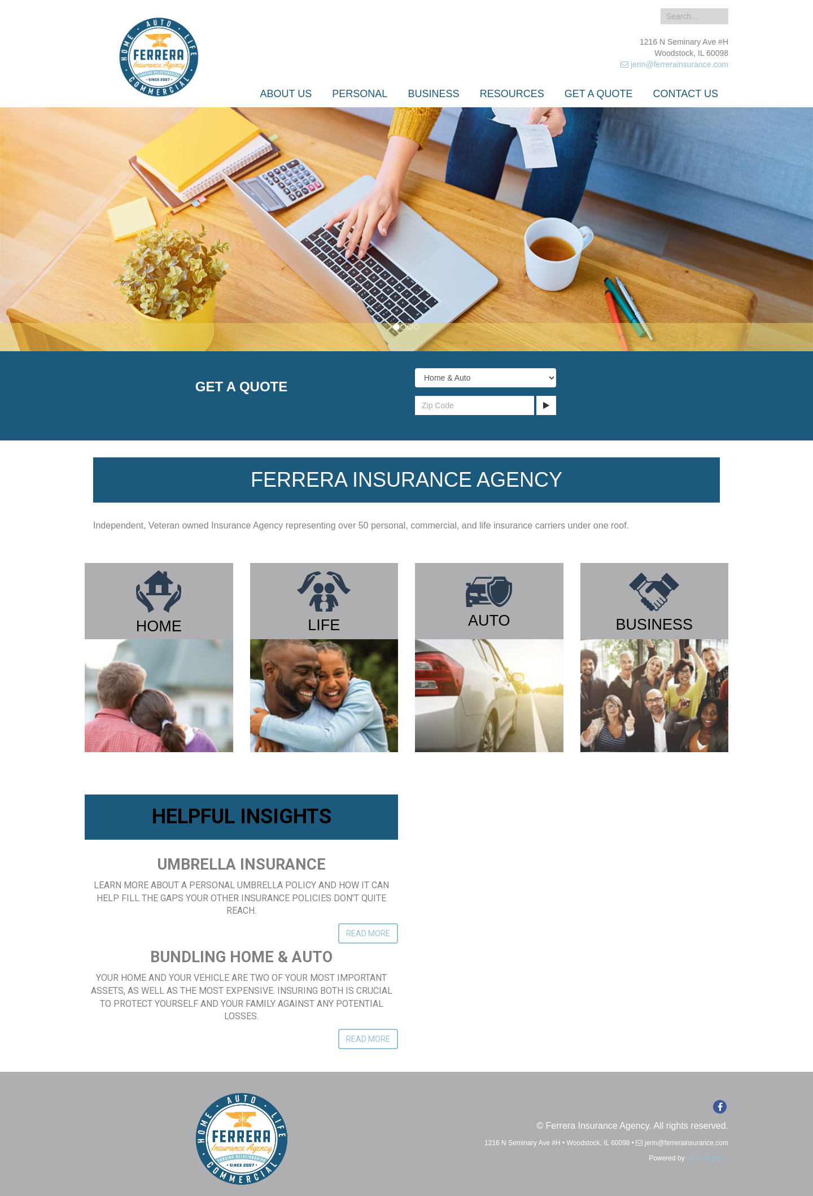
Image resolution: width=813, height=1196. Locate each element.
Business (434, 93)
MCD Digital (705, 1158)
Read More (368, 933)
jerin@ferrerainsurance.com (674, 64)
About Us (286, 93)
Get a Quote (599, 93)
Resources (512, 93)
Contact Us (685, 93)
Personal (359, 93)
